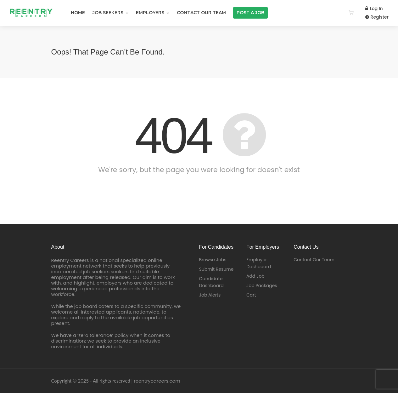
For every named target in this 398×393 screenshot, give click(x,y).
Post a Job (250, 12)
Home (78, 12)
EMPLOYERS (150, 12)
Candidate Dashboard (211, 282)
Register (377, 17)
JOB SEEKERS (107, 12)
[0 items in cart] (351, 12)
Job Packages (261, 285)
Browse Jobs (213, 260)
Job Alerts (210, 295)
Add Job (255, 276)
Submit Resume (216, 269)
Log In (374, 8)
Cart (251, 295)
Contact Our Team (201, 12)
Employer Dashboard (258, 263)
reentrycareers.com (157, 381)
